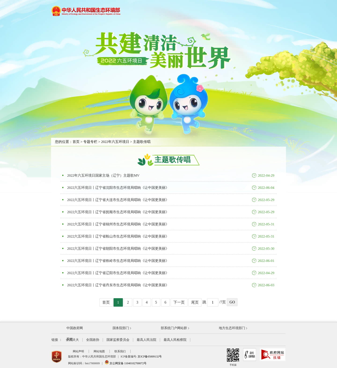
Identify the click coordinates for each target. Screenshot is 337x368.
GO (232, 302)
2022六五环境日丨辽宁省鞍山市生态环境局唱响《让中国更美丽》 (118, 236)
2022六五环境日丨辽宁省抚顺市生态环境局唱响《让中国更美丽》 (118, 212)
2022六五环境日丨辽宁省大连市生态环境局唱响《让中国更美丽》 (118, 200)
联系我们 (120, 351)
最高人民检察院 (175, 340)
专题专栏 (90, 142)
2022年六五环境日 (115, 142)
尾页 (195, 302)
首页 (76, 142)
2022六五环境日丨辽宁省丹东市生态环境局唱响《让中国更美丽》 (118, 285)
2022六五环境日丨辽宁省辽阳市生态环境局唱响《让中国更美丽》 (118, 273)
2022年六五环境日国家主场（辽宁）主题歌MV (103, 175)
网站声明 (78, 351)
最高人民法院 (146, 340)
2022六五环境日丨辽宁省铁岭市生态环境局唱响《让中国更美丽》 (118, 261)
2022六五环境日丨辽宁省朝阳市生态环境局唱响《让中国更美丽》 (118, 248)
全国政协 (92, 340)
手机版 (233, 357)
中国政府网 (74, 328)
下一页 (179, 302)
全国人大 (72, 340)
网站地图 (99, 351)
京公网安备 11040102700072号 (126, 363)
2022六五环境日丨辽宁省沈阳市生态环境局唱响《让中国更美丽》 (118, 188)
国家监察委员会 (117, 340)
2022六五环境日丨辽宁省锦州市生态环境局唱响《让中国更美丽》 (118, 224)
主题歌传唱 (141, 142)
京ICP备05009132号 (150, 356)
